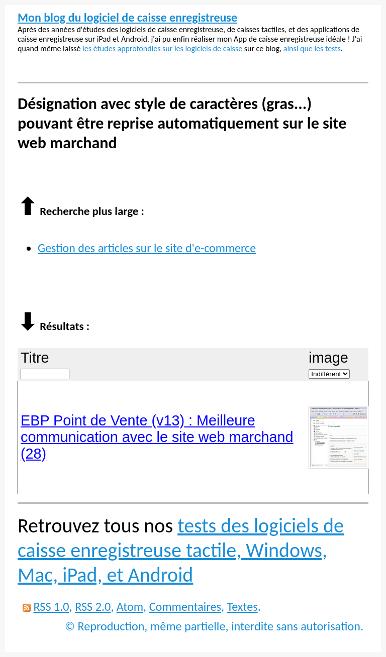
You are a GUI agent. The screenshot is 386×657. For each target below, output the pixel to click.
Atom (130, 606)
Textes (242, 606)
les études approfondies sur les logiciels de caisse (162, 48)
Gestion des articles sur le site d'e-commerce (147, 248)
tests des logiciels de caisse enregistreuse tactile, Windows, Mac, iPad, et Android (181, 550)
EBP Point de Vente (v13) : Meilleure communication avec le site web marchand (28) (157, 437)
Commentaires (185, 606)
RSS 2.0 (93, 606)
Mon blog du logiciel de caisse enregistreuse (127, 17)
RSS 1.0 (51, 606)
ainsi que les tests (312, 48)
